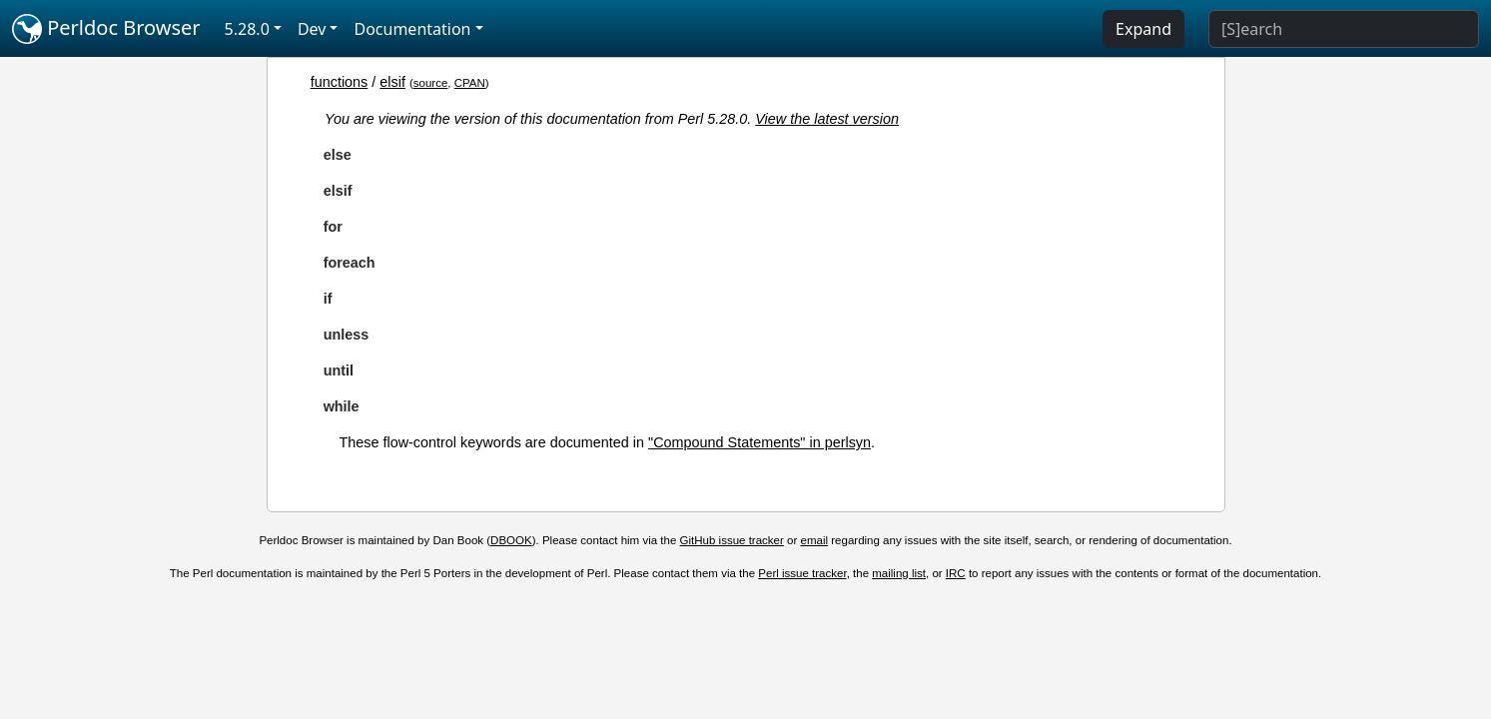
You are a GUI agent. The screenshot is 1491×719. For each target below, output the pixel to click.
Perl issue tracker (802, 573)
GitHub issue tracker (732, 540)
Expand (1143, 29)
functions (340, 82)
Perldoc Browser (106, 29)
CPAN (469, 83)
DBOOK (511, 540)
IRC (956, 573)
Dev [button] (312, 29)
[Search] (1343, 29)
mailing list (899, 573)
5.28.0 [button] (247, 29)
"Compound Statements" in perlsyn (759, 442)
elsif (392, 82)
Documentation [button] (412, 29)
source (430, 83)
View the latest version (827, 119)
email (815, 540)
